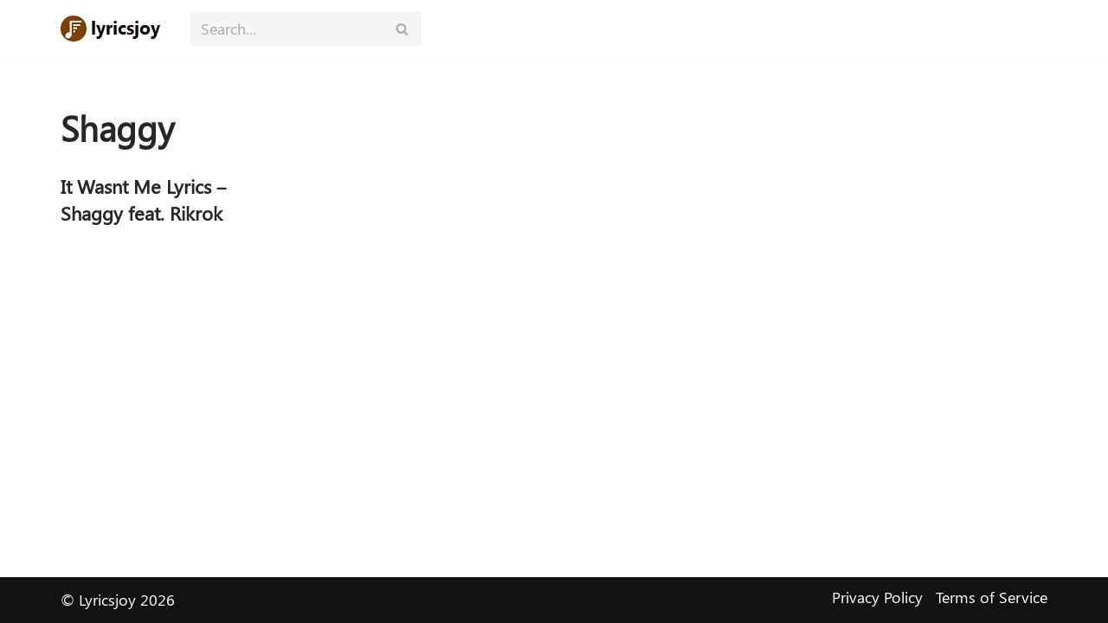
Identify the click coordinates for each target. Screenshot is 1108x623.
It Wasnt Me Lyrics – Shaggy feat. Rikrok (144, 199)
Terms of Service (991, 597)
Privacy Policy (877, 597)
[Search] (286, 28)
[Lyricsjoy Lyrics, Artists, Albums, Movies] (112, 29)
